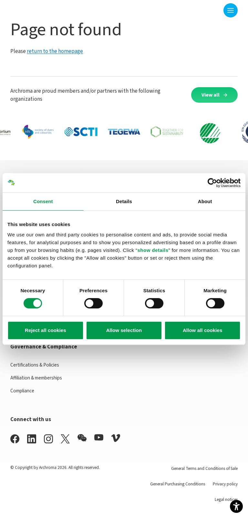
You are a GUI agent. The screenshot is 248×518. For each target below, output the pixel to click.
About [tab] (205, 201)
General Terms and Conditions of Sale (204, 468)
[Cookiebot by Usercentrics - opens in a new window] (212, 183)
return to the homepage (55, 51)
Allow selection (124, 330)
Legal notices (226, 499)
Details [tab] (124, 201)
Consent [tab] (43, 201)
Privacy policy (225, 484)
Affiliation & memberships (36, 377)
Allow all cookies (202, 330)
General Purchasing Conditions (177, 484)
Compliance (22, 390)
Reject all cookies (45, 330)
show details (152, 250)
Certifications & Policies (34, 364)
